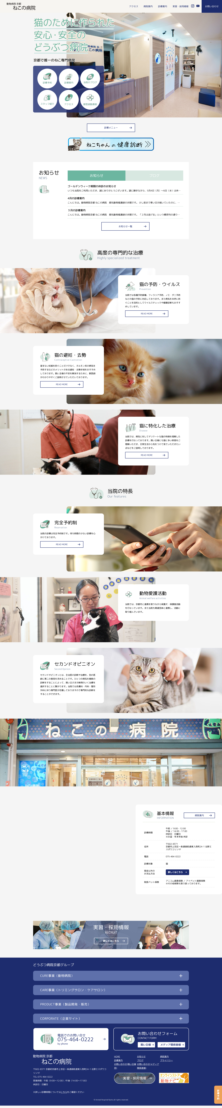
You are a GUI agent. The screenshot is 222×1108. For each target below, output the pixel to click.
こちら (64, 1094)
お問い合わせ (212, 6)
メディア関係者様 (170, 1047)
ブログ (140, 1062)
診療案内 (162, 6)
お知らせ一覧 (125, 228)
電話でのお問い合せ (75, 1042)
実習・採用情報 (180, 6)
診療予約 (218, 1094)
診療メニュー (111, 130)
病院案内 (148, 6)
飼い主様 (146, 1047)
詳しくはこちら (111, 943)
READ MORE (149, 317)
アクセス (133, 6)
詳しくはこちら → (177, 874)
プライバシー (166, 1062)
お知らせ (141, 1059)
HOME (117, 1059)
